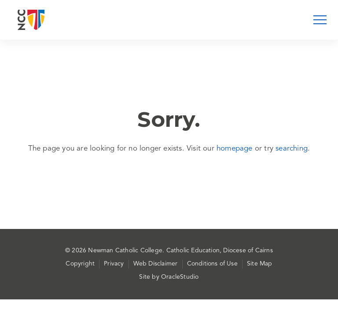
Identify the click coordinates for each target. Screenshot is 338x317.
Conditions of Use (212, 264)
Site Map (259, 264)
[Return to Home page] (31, 20)
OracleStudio (179, 277)
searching (292, 148)
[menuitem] (82, 264)
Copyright (80, 264)
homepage (235, 148)
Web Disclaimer (155, 264)
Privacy (114, 264)
